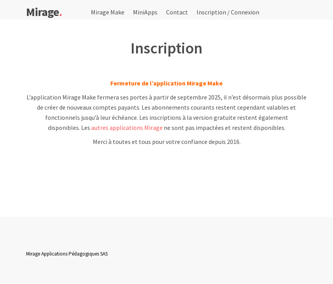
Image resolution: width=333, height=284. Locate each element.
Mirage (44, 11)
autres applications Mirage (127, 127)
